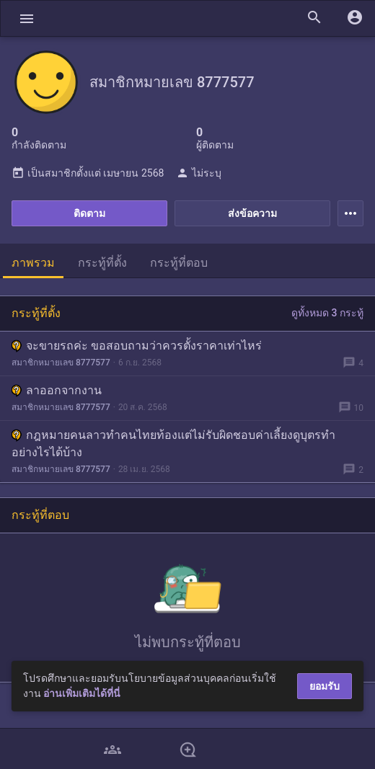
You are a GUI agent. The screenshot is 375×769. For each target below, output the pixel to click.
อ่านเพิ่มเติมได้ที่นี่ (81, 693)
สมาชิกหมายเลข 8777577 (61, 362)
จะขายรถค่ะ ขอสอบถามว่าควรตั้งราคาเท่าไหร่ (137, 345)
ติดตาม (89, 213)
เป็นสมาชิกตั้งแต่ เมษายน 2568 (88, 173)
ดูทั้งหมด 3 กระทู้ (327, 313)
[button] (27, 18)
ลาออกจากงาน (57, 390)
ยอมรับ (324, 686)
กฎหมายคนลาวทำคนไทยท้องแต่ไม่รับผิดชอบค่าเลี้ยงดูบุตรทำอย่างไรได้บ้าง (173, 443)
